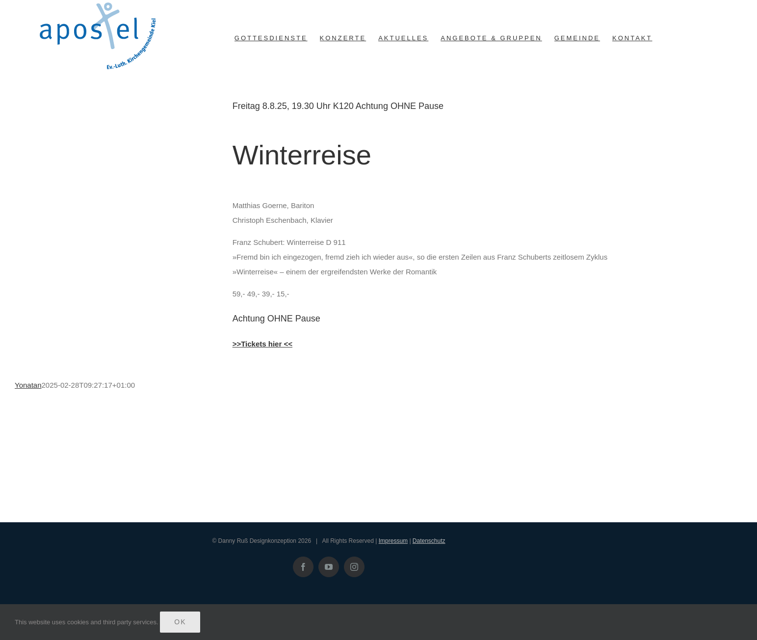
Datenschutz (429, 540)
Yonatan (28, 385)
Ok (180, 622)
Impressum (393, 540)
